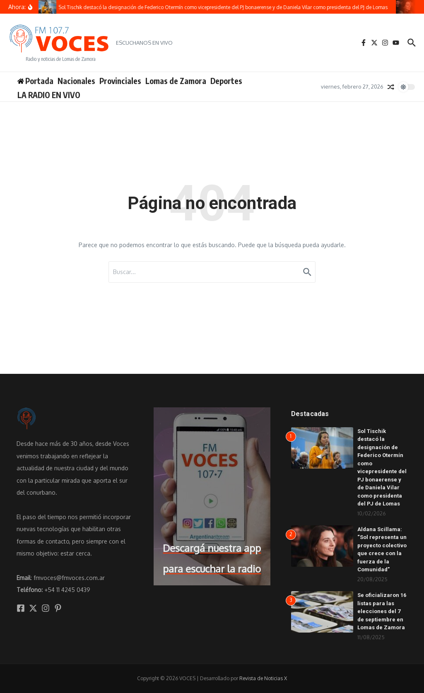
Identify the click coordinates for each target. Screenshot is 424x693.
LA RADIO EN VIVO (48, 95)
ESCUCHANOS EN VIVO (144, 42)
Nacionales (76, 81)
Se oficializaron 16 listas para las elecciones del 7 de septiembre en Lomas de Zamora (381, 611)
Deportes (226, 81)
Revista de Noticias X (263, 678)
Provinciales (120, 81)
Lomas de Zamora (175, 81)
